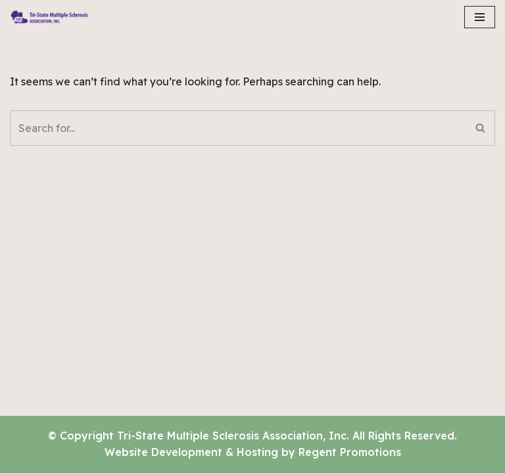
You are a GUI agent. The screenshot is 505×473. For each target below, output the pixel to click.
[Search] (238, 128)
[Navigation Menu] (479, 17)
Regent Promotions (350, 452)
